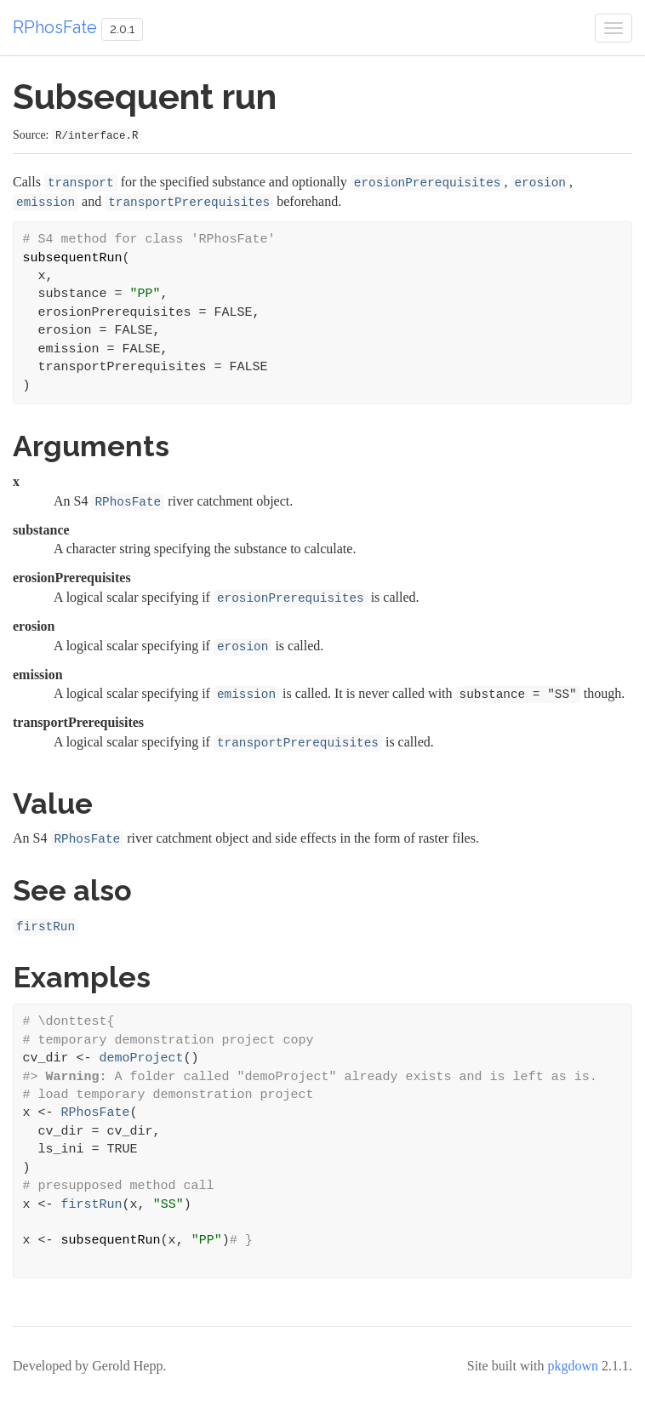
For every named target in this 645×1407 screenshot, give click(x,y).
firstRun (45, 927)
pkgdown (572, 1365)
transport (81, 183)
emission (45, 202)
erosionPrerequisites (427, 183)
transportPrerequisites (189, 202)
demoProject (142, 1058)
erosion (539, 183)
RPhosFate (55, 27)
